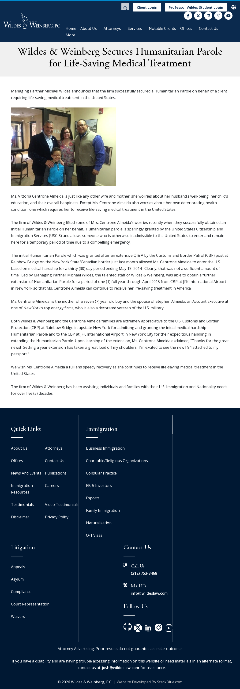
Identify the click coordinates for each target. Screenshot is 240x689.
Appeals (18, 566)
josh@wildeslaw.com (120, 667)
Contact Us (208, 28)
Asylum (17, 579)
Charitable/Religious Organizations (117, 460)
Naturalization (99, 522)
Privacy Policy (56, 517)
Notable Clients (162, 28)
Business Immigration (105, 448)
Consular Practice (101, 473)
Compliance (21, 591)
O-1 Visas (94, 535)
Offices (186, 28)
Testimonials (22, 504)
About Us (88, 28)
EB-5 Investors (99, 485)
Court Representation (30, 604)
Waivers (18, 616)
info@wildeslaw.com (149, 593)
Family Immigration (103, 510)
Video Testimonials (62, 504)
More (70, 35)
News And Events (26, 473)
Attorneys (112, 28)
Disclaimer (20, 517)
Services (135, 28)
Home (71, 28)
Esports (93, 498)
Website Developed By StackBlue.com (149, 682)
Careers (52, 485)
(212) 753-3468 (144, 573)
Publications (56, 473)
